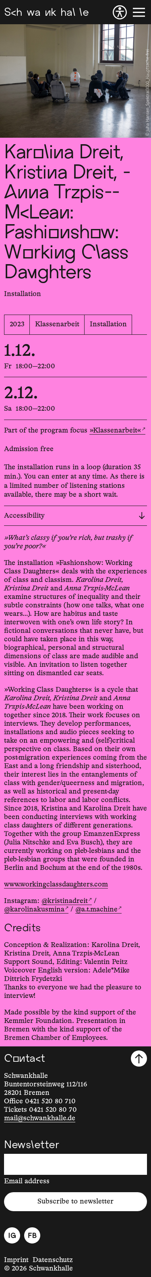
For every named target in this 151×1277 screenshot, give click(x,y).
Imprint (16, 1260)
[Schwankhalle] (46, 12)
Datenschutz (53, 1260)
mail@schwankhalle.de (39, 1118)
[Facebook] (32, 1235)
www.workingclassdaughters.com (56, 884)
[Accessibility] (120, 12)
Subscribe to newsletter (75, 1201)
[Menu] (139, 12)
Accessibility (74, 515)
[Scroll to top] (139, 1058)
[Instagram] (12, 1235)
